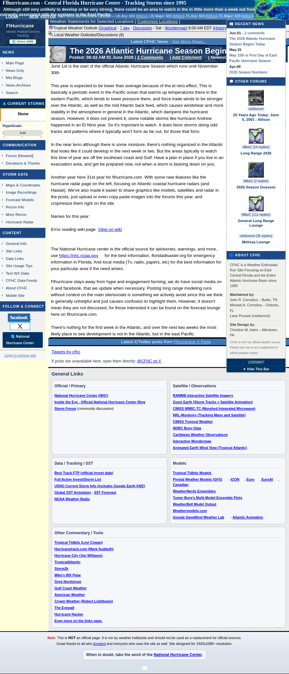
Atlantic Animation (248, 517)
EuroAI (267, 479)
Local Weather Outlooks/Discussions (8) (86, 34)
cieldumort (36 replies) (256, 236)
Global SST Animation (73, 492)
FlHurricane (20, 25)
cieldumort (256, 109)
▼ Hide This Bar (256, 369)
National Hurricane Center (177, 654)
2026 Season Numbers (248, 72)
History (220, 28)
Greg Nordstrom (68, 582)
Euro (250, 479)
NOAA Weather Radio (72, 499)
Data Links (15, 258)
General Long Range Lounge (256, 223)
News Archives (18, 85)
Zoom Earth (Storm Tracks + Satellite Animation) (212, 402)
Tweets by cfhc (66, 351)
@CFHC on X (149, 361)
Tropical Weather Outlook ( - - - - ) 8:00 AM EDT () (138, 28)
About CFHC (16, 288)
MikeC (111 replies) (256, 215)
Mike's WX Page (68, 575)
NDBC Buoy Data (187, 428)
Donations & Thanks (23, 163)
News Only (15, 70)
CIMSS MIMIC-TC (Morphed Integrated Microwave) (214, 408)
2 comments (254, 33)
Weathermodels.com (190, 511)
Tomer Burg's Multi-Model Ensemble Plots (207, 498)
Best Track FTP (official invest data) (84, 473)
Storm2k (62, 568)
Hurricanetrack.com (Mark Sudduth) (84, 549)
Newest (25, 155)
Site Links (14, 251)
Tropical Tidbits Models (192, 473)
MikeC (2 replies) (256, 181)
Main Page (15, 63)
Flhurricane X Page (192, 341)
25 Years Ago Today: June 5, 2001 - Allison (256, 117)
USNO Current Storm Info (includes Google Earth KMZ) (100, 486)
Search (12, 92)
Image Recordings (21, 192)
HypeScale (12, 126)
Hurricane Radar (20, 222)
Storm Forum (65, 408)
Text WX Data (17, 273)
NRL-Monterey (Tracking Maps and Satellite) (209, 415)
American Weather (70, 595)
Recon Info (15, 207)
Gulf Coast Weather (71, 588)
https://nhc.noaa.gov (78, 255)
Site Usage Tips (19, 266)
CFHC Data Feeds (21, 280)
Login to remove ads (20, 355)
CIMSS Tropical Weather (193, 422)
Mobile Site (15, 295)
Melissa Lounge (256, 242)
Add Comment (187, 57)
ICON (235, 479)
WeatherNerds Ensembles (194, 491)
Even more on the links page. (79, 621)
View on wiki (110, 229)
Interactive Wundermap (192, 441)
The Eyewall (64, 608)
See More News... (189, 41)
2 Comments (150, 57)
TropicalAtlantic (68, 562)
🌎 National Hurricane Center (20, 340)
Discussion (142, 28)
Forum (11, 155)
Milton (141, 16)
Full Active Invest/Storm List (78, 479)
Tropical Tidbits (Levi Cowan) (79, 542)
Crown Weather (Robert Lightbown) (84, 601)
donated (99, 644)
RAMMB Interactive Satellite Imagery (203, 395)
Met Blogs (14, 77)
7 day (124, 28)
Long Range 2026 (256, 153)
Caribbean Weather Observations (200, 435)
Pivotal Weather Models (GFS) (197, 479)
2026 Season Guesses (256, 187)
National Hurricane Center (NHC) (81, 395)
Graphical (108, 28)
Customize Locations (157, 21)
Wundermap (175, 28)
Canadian (180, 485)
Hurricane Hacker (69, 614)
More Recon (16, 214)
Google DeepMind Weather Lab (198, 517)
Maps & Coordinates (23, 185)
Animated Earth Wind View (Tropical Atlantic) (210, 448)
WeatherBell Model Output (194, 504)
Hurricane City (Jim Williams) (79, 555)
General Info (16, 243)
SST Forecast (105, 492)
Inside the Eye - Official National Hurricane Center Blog (100, 402)
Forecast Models (20, 200)
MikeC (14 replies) (256, 147)
